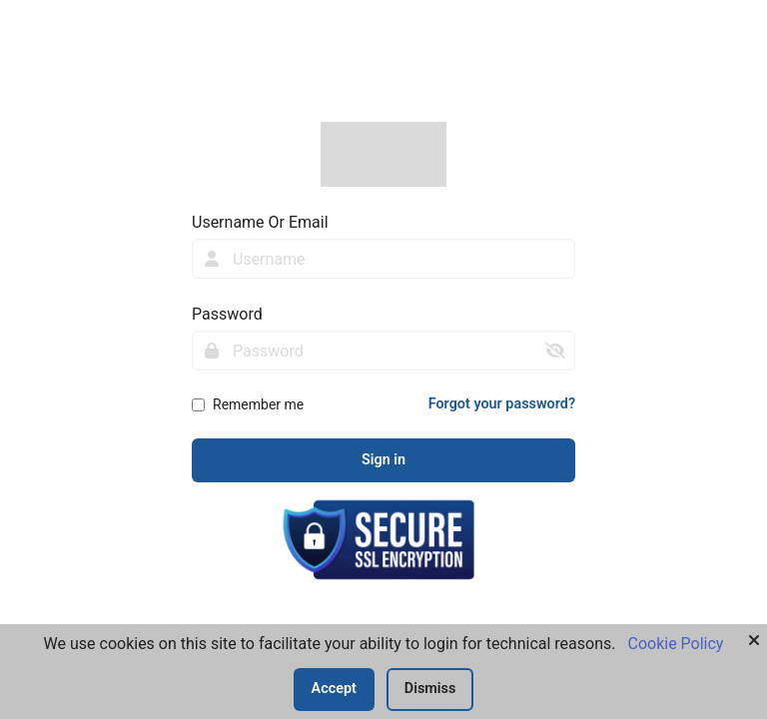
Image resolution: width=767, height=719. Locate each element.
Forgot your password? (501, 403)
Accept (334, 688)
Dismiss (430, 688)
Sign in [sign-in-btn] (383, 459)
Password (227, 314)
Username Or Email (260, 222)
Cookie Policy (675, 643)
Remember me (258, 404)
